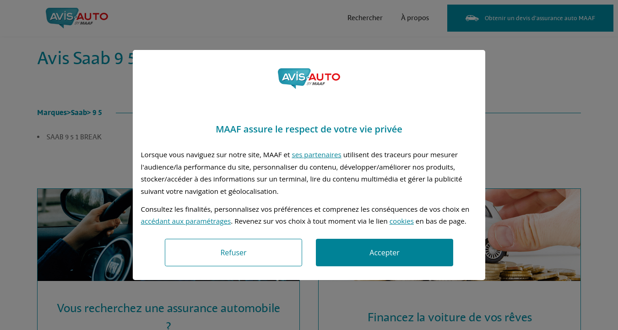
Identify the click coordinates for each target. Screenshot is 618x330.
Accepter (384, 253)
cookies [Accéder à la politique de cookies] (402, 221)
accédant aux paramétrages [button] (186, 221)
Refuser (233, 253)
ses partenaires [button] (316, 154)
